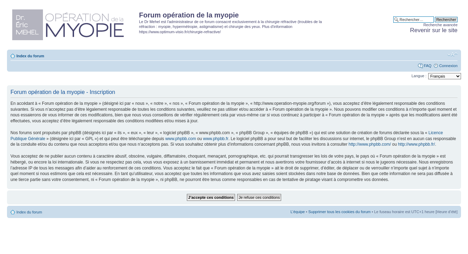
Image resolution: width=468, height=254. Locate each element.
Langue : (418, 76)
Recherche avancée (440, 25)
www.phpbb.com (180, 138)
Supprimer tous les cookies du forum (339, 212)
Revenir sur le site (434, 30)
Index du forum (30, 56)
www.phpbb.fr (215, 138)
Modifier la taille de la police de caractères (452, 54)
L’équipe (298, 212)
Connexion (448, 66)
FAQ (427, 66)
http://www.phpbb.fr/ (416, 144)
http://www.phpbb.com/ (370, 144)
